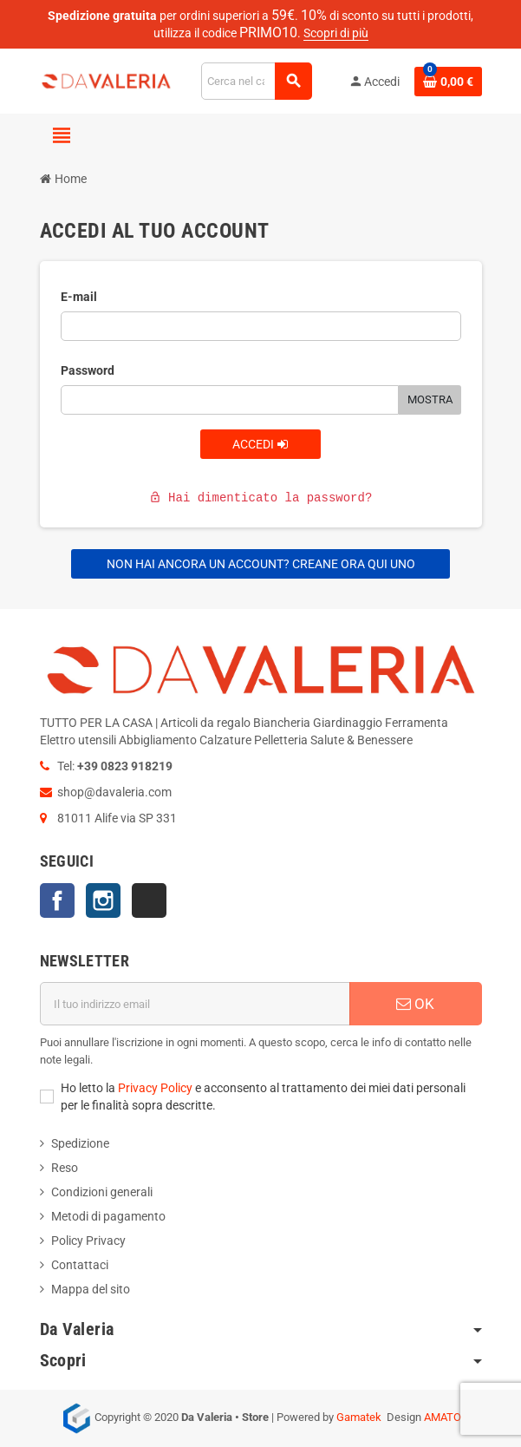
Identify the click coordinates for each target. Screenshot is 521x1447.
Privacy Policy (155, 1088)
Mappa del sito (90, 1289)
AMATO (442, 1417)
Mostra (430, 399)
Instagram (103, 900)
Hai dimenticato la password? (261, 498)
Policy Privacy (88, 1240)
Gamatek (358, 1417)
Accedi (260, 444)
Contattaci (79, 1265)
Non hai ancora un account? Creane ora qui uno (261, 564)
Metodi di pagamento (108, 1216)
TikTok (149, 900)
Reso (64, 1168)
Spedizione (80, 1143)
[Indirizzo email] (195, 1003)
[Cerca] (256, 81)
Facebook (57, 900)
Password (87, 370)
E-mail (79, 297)
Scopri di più (335, 33)
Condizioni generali (102, 1192)
